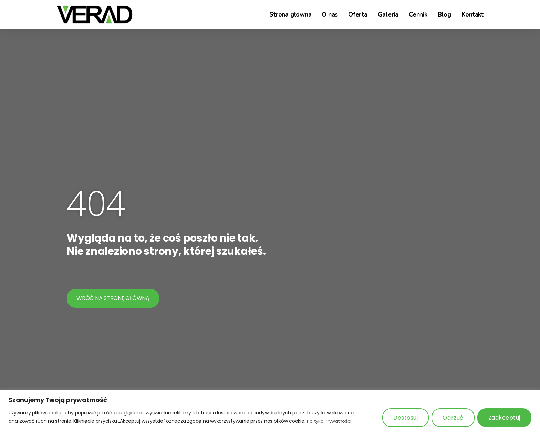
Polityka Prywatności (330, 421)
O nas (330, 14)
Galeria (388, 14)
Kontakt (472, 14)
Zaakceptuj (504, 418)
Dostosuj (405, 418)
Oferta (357, 14)
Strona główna (290, 14)
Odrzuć (453, 418)
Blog (444, 14)
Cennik (418, 14)
